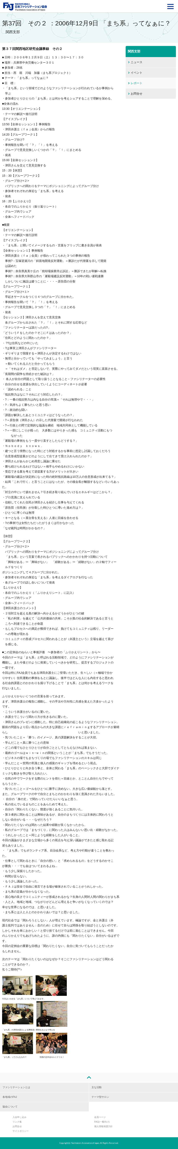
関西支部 (134, 51)
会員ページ (100, 1117)
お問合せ (136, 93)
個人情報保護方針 (103, 1126)
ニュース (136, 62)
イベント (136, 72)
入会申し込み (19, 1117)
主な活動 (97, 1087)
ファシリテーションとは (16, 1087)
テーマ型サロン (100, 1096)
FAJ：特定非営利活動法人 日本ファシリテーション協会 (25, 6)
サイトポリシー (21, 1131)
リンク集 (17, 1121)
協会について (10, 1106)
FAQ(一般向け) (102, 1121)
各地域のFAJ (10, 1096)
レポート (136, 83)
